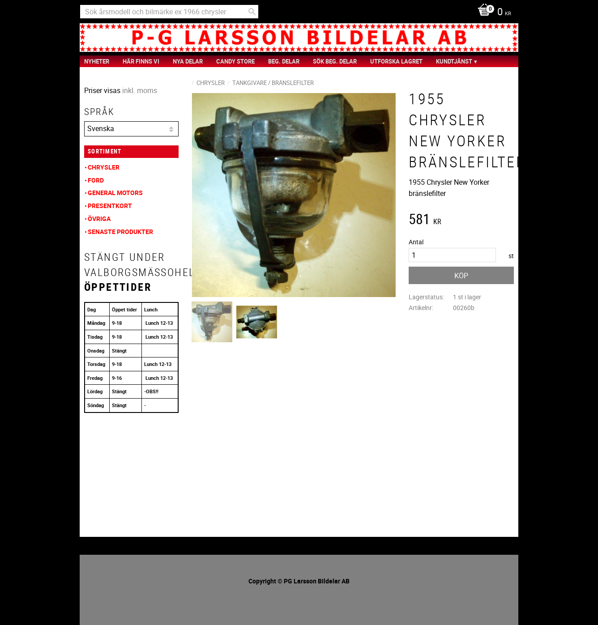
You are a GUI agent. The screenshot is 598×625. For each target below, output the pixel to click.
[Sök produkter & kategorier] (169, 11)
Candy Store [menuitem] (235, 61)
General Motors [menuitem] (115, 192)
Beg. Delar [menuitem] (283, 61)
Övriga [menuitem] (99, 218)
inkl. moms (139, 90)
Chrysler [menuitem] (104, 167)
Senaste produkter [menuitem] (120, 231)
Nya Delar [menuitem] (188, 61)
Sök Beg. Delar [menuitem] (335, 61)
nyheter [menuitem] (96, 61)
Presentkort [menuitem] (110, 205)
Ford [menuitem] (96, 180)
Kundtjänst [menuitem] (454, 61)
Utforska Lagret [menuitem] (396, 61)
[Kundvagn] (492, 12)
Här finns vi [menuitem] (141, 61)
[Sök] (252, 11)
